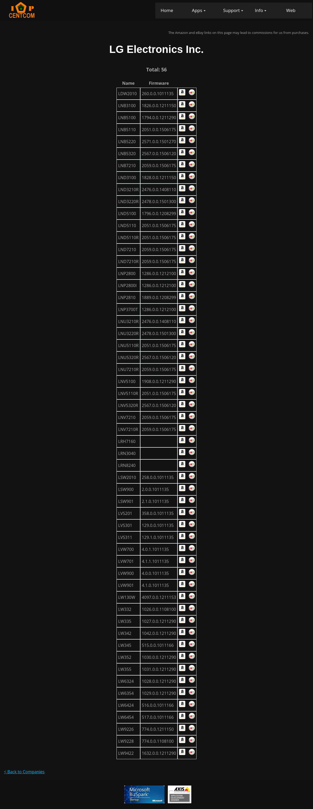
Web (291, 10)
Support (231, 10)
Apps (197, 10)
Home (167, 10)
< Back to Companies (24, 772)
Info (259, 10)
